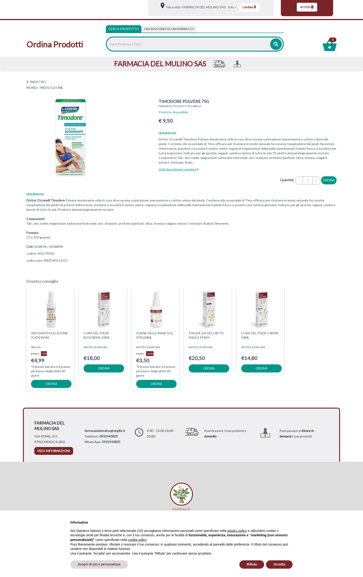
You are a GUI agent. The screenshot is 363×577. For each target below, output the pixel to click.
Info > (231, 7)
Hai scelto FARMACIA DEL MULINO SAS (195, 7)
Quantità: (287, 180)
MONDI (32, 88)
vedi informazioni (53, 451)
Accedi (307, 7)
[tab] (169, 29)
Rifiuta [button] (252, 564)
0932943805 (108, 436)
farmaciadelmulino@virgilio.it (104, 431)
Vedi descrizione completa (179, 169)
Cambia (249, 7)
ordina (329, 180)
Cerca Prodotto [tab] (123, 29)
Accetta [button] (279, 564)
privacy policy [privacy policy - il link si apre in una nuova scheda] (237, 531)
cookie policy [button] (137, 540)
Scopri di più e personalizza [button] (99, 564)
